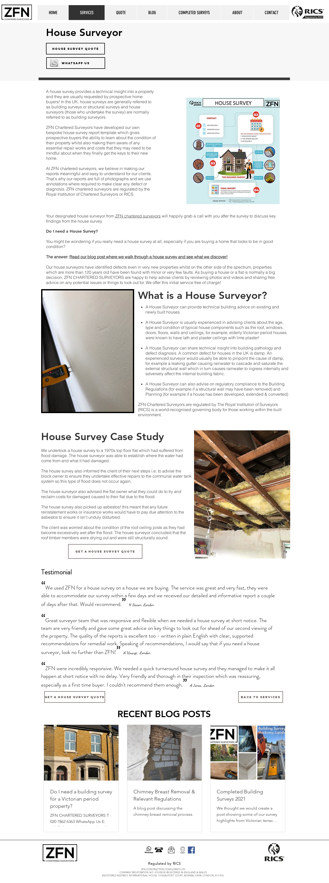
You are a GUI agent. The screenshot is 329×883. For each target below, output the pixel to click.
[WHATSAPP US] (75, 63)
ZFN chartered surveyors (138, 216)
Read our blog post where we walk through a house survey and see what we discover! (148, 256)
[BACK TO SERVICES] (260, 697)
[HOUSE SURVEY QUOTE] (75, 48)
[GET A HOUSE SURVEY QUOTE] (105, 551)
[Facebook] (191, 850)
